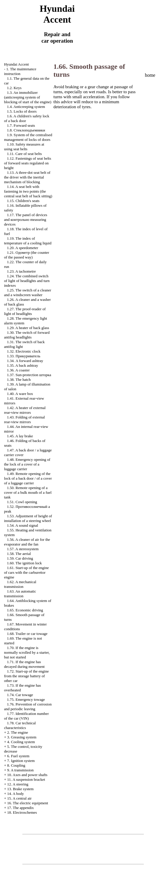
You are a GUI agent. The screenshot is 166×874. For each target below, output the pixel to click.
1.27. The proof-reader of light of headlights (25, 311)
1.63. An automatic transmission (20, 593)
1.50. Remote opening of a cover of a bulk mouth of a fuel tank (28, 492)
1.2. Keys (14, 88)
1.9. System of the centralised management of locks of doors (28, 137)
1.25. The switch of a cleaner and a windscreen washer (27, 292)
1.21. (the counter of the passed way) (26, 254)
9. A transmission (20, 770)
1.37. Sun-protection (29, 375)
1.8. (26, 130)
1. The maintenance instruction (20, 71)
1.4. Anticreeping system (26, 106)
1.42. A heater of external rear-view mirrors (25, 410)
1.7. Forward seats (21, 125)
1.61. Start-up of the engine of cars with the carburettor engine (26, 572)
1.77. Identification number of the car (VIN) (26, 715)
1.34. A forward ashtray (25, 360)
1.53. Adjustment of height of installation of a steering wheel (28, 518)
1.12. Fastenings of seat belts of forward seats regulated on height (27, 163)
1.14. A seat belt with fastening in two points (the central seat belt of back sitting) (28, 191)
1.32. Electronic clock (23, 351)
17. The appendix (20, 807)
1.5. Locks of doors (21, 111)
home (150, 75)
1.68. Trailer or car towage (27, 633)
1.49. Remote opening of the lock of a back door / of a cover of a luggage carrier (28, 478)
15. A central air (19, 798)
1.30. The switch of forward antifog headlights (27, 334)
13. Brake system (20, 789)
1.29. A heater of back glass (28, 328)
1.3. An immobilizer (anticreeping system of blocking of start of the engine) (28, 97)
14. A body (15, 793)
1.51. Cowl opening (22, 502)
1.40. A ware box (20, 393)
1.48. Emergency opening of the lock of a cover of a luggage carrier (27, 464)
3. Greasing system (21, 737)
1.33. (23, 356)
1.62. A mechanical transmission (20, 584)
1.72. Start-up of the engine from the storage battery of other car (26, 676)
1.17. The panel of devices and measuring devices (25, 219)
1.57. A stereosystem (23, 549)
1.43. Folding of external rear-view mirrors (24, 419)
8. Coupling (16, 765)
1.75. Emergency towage (26, 699)
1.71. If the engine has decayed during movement (24, 664)
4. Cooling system (21, 742)
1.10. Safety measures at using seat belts (24, 146)
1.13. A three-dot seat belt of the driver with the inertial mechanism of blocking (27, 177)
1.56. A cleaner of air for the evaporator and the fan (27, 541)
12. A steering (17, 784)
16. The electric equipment (27, 803)
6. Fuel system (18, 756)
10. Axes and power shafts (27, 775)
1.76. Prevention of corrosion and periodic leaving (28, 706)
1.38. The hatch (19, 379)
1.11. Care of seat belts (24, 153)
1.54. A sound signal (22, 525)
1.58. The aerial (19, 553)
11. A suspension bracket (26, 779)
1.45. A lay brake (20, 436)
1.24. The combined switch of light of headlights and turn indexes (27, 281)
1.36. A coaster (18, 370)
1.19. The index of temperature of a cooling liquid (28, 240)
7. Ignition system (21, 760)
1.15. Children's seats (23, 201)
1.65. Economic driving (25, 610)
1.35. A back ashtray (22, 365)
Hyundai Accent (16, 64)
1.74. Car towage (20, 695)
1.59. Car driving (20, 558)
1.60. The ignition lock (24, 563)
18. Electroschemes (22, 812)
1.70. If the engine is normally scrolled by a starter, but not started (27, 652)
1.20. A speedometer (22, 248)
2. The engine (17, 732)
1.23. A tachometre (21, 271)
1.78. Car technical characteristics (20, 725)
